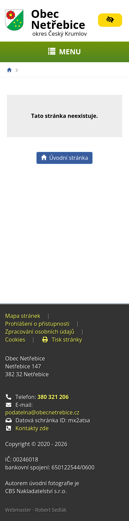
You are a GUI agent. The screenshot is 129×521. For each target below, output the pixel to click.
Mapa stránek (22, 316)
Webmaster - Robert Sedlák (36, 510)
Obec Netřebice (59, 21)
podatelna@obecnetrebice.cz (42, 412)
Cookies (15, 339)
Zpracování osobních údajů (39, 331)
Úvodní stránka (64, 158)
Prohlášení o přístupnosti (37, 324)
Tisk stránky (62, 339)
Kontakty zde (32, 428)
